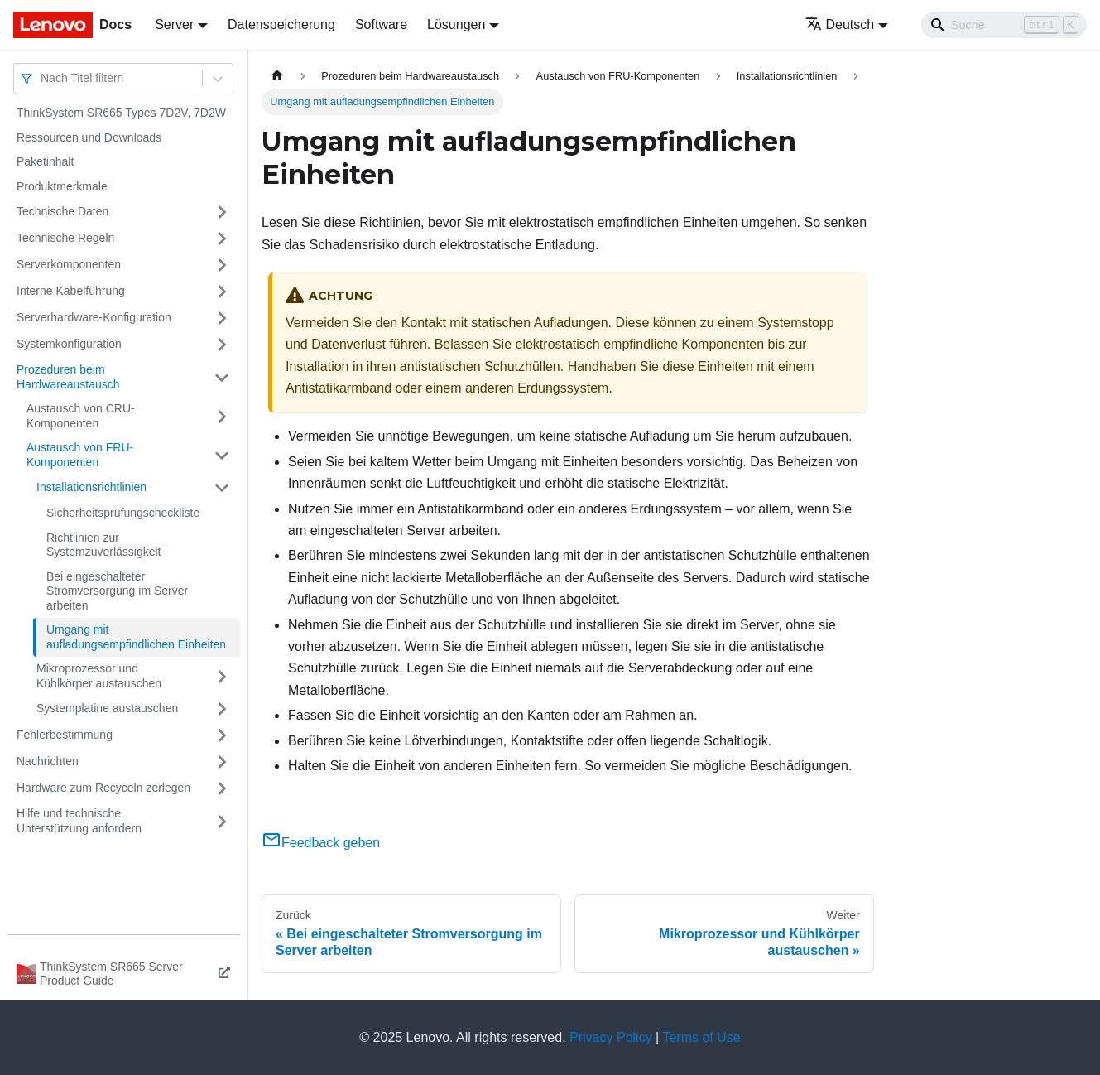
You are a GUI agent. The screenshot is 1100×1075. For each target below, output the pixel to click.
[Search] (1004, 25)
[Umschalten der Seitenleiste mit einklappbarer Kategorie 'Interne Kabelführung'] (222, 291)
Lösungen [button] (456, 24)
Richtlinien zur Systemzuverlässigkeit (103, 545)
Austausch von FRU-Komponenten (79, 455)
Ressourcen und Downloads (89, 137)
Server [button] (174, 24)
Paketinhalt (45, 161)
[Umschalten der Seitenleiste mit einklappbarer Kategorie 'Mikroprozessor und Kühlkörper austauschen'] (222, 676)
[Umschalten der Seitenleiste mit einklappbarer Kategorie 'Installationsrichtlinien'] (222, 488)
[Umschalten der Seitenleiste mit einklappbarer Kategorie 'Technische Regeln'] (222, 238)
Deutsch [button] (840, 24)
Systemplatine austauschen (107, 708)
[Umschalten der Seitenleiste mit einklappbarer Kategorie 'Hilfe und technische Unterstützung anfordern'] (222, 821)
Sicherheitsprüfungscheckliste (122, 512)
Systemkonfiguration (69, 343)
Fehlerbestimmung (65, 734)
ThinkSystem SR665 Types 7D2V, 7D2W (121, 112)
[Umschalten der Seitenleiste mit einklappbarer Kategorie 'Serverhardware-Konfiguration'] (222, 318)
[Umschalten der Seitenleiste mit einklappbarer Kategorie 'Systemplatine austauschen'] (222, 709)
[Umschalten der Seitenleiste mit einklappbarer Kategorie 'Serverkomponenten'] (222, 265)
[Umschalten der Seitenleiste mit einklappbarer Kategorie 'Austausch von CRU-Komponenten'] (222, 416)
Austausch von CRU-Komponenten (80, 416)
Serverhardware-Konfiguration (94, 317)
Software (381, 24)
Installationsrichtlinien (91, 487)
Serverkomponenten (69, 264)
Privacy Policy (610, 1037)
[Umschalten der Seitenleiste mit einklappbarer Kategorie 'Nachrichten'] (222, 762)
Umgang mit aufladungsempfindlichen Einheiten (136, 637)
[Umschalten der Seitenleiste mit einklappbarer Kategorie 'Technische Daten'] (222, 212)
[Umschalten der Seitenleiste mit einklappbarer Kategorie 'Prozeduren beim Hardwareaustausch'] (222, 377)
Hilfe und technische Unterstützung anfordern (79, 821)
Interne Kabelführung (71, 290)
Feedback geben (321, 843)
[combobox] (42, 78)
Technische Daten (62, 211)
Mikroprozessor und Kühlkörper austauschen (98, 676)
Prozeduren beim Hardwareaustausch (68, 377)
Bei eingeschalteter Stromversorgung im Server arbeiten (117, 591)
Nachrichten (48, 761)
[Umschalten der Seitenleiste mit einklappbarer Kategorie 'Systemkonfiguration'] (222, 344)
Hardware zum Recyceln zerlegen (103, 787)
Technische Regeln (65, 237)
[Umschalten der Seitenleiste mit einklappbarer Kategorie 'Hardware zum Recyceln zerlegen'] (222, 788)
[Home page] (277, 76)
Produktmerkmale (62, 186)
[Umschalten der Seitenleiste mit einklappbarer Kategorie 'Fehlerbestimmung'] (222, 735)
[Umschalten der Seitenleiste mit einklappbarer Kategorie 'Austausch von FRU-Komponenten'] (222, 455)
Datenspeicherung (281, 24)
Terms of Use (701, 1037)
